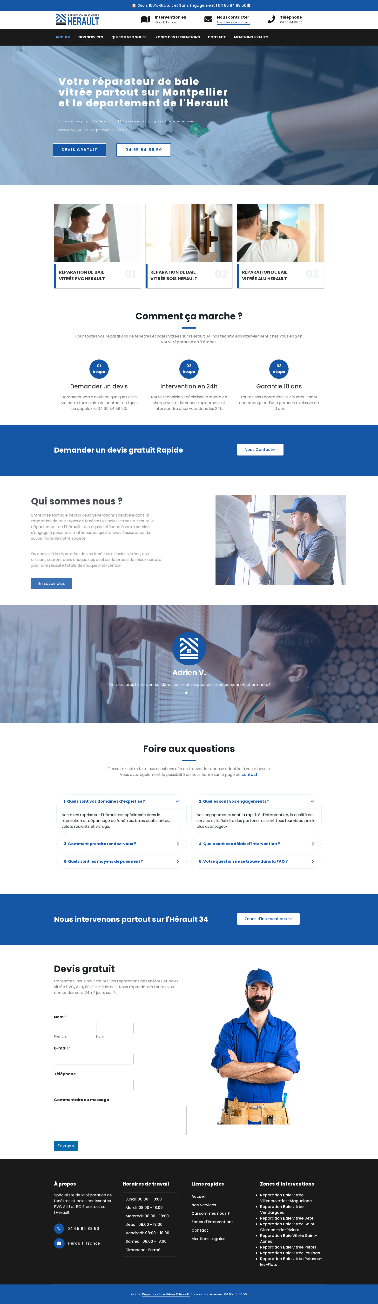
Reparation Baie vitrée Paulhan (290, 1253)
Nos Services (90, 37)
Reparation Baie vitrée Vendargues (282, 1209)
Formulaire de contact (233, 22)
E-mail (62, 1048)
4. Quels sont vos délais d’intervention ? (239, 844)
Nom (100, 1037)
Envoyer (66, 1146)
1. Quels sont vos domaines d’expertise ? (104, 801)
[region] (189, 115)
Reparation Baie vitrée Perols (288, 1247)
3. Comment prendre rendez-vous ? (100, 844)
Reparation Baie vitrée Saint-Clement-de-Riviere (288, 1227)
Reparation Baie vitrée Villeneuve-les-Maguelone (286, 1198)
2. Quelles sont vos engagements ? (234, 801)
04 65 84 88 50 (82, 1228)
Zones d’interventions (177, 37)
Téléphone (65, 1074)
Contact (217, 37)
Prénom (60, 1037)
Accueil (63, 37)
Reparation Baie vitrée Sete (286, 1218)
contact (249, 774)
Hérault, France (83, 1243)
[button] (186, 692)
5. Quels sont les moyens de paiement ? (103, 861)
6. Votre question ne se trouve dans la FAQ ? (243, 861)
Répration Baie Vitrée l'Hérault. (166, 1294)
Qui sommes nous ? (129, 37)
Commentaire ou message (81, 1099)
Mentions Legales (251, 37)
